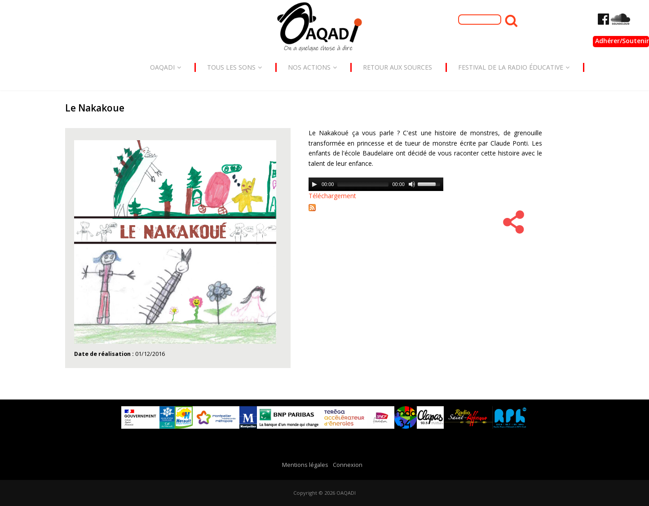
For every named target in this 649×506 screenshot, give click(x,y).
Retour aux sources (397, 67)
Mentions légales (305, 465)
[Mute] (411, 184)
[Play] (314, 184)
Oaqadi (165, 67)
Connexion (347, 465)
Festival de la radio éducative (514, 67)
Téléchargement (332, 195)
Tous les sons (234, 67)
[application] (376, 184)
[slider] (363, 184)
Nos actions (312, 67)
